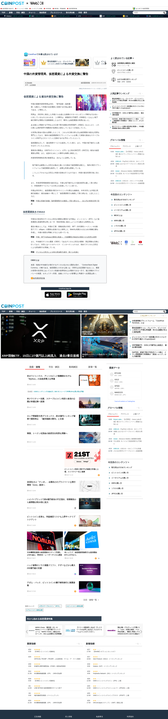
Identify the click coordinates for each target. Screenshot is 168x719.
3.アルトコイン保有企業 (34, 610)
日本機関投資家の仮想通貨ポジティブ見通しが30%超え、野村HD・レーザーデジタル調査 (44, 553)
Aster (118, 171)
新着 (11, 12)
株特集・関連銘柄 (59, 8)
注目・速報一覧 (90, 600)
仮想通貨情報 (85, 83)
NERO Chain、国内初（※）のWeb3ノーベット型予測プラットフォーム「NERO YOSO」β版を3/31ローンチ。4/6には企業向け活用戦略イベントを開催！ (48, 631)
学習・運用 (82, 12)
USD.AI (118, 161)
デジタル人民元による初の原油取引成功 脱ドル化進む (57, 252)
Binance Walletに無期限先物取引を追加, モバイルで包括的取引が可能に (130, 173)
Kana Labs (120, 151)
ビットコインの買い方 (125, 70)
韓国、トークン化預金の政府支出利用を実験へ (47, 433)
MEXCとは (118, 215)
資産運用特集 (72, 8)
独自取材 (42, 12)
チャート (32, 12)
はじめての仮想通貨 (141, 8)
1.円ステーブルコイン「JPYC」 (50, 606)
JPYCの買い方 (119, 231)
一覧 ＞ (163, 316)
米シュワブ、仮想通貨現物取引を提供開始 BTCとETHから (81, 553)
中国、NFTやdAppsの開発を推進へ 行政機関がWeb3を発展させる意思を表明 (66, 237)
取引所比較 (70, 12)
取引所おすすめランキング (124, 200)
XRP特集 (47, 8)
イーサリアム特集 (35, 8)
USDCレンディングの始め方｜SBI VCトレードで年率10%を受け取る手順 (58, 391)
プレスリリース (56, 12)
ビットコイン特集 (21, 8)
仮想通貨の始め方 (7, 8)
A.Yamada (28, 83)
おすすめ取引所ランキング (127, 79)
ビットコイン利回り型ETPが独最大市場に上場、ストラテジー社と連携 (81, 470)
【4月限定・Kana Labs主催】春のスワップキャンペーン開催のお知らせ (130, 154)
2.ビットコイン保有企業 (75, 606)
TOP (3, 12)
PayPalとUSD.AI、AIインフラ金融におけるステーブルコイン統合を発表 (130, 163)
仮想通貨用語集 (39, 278)
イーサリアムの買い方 (122, 210)
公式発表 (33, 85)
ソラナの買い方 (120, 226)
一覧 (139, 93)
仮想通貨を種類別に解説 (126, 63)
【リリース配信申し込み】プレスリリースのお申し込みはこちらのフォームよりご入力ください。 (89, 629)
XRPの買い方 (119, 221)
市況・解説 (20, 12)
